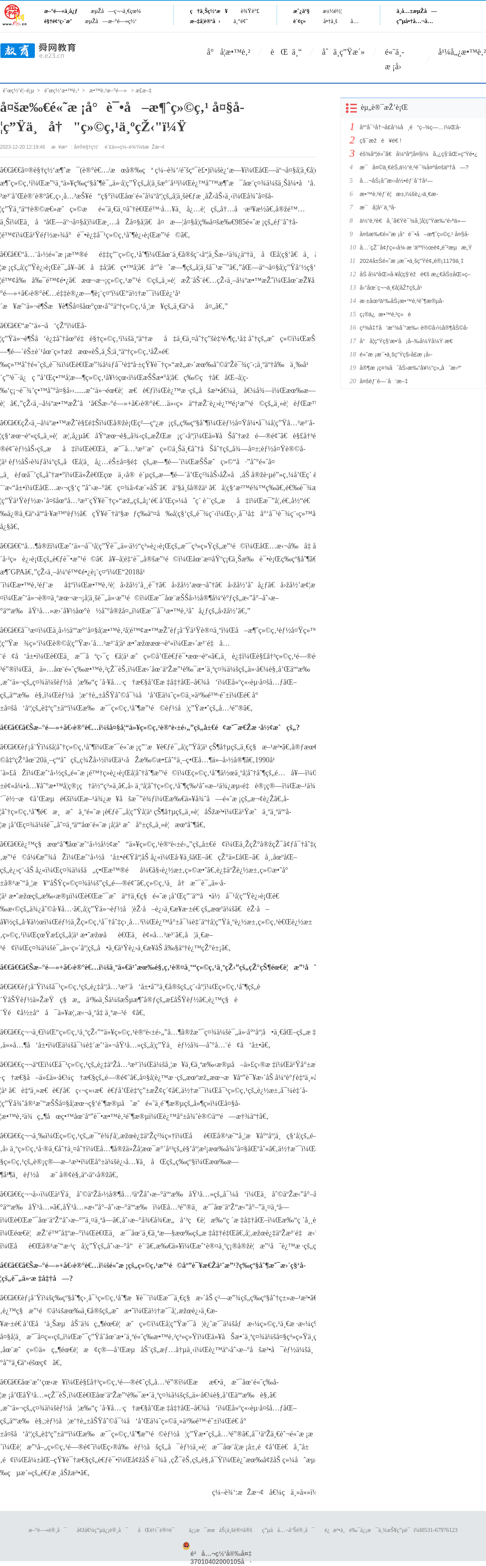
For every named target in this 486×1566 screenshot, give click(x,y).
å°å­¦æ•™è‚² (228, 51)
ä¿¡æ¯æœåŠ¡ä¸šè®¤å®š (220, 1530)
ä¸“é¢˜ (241, 21)
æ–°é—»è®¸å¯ (47, 1530)
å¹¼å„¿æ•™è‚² (462, 51)
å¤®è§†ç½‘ (86, 147)
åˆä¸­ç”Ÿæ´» (343, 51)
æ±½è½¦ (332, 11)
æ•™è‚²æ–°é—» (108, 90)
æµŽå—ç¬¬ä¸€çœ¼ (116, 11)
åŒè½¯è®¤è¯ (158, 1530)
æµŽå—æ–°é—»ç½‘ (111, 21)
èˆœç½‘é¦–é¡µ (18, 90)
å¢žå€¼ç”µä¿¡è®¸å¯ (102, 1530)
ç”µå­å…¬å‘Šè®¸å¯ (288, 1530)
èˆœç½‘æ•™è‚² (62, 90)
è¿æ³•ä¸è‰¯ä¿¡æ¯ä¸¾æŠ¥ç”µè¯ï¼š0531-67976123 (391, 1530)
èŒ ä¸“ (286, 51)
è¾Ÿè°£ (250, 11)
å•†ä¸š (330, 21)
